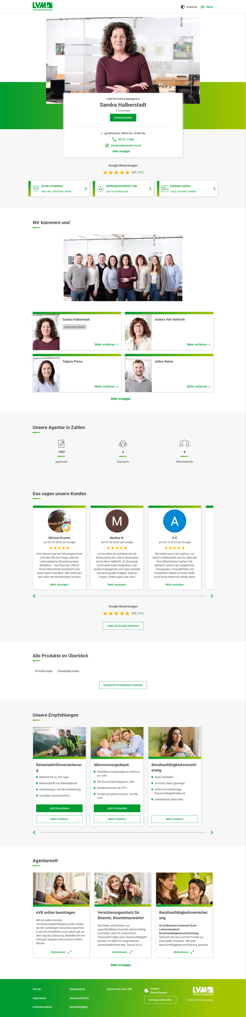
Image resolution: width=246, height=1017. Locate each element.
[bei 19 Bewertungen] (140, 172)
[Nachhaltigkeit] (86, 1007)
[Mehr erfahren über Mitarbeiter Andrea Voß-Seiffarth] (198, 344)
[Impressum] (49, 998)
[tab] (44, 671)
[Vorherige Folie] (35, 596)
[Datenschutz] (86, 989)
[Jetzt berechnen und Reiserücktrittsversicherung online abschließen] (59, 808)
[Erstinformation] (49, 1007)
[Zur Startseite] (42, 6)
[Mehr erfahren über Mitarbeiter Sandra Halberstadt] (106, 344)
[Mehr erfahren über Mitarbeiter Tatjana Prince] (106, 386)
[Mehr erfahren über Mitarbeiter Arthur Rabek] (198, 386)
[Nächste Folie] (211, 596)
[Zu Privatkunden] (49, 989)
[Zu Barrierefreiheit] (86, 998)
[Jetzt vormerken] (117, 808)
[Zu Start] (123, 989)
